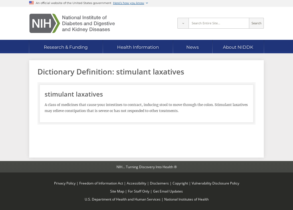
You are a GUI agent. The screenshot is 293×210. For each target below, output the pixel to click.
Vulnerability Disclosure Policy (215, 183)
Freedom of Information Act (101, 183)
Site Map (117, 191)
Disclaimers (159, 183)
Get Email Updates (168, 191)
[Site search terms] (219, 23)
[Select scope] (182, 23)
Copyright (180, 183)
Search (257, 23)
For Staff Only (138, 191)
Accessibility (136, 183)
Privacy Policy (65, 183)
